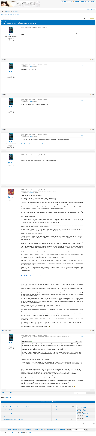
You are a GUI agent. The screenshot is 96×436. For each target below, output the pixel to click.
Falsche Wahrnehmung (7, 413)
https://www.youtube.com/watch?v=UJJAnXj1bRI (32, 143)
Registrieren (15, 11)
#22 (82, 336)
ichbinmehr (10, 197)
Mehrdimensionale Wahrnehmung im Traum (11, 409)
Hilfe (92, 1)
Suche (70, 1)
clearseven (56, 413)
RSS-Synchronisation (49, 429)
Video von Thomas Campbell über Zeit (38, 314)
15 (63, 416)
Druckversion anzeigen (6, 422)
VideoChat (65, 1)
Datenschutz (62, 429)
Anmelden (8, 11)
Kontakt (9, 429)
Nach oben (21, 429)
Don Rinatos (85, 419)
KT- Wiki (87, 1)
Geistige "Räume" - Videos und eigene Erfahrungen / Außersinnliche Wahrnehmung (18, 406)
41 (63, 409)
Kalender (82, 1)
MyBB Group (30, 432)
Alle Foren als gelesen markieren (31, 429)
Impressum (56, 429)
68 (63, 406)
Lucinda (10, 35)
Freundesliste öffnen (90, 9)
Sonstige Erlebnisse (14, 14)
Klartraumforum (4, 14)
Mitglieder (76, 1)
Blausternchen (85, 413)
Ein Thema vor (13, 392)
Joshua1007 (85, 416)
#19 (82, 135)
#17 (82, 65)
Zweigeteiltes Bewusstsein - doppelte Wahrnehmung (13, 419)
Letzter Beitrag (79, 407)
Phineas (55, 419)
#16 (82, 28)
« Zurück (6, 19)
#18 (82, 100)
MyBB (21, 432)
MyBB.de (12, 432)
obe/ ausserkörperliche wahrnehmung (10, 416)
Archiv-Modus (41, 429)
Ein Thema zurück (5, 392)
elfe (55, 416)
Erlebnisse (9, 14)
